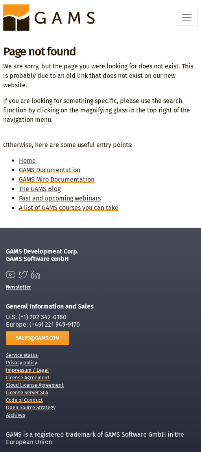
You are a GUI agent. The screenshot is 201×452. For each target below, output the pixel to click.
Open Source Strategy (30, 407)
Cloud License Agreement (35, 385)
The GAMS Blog (40, 189)
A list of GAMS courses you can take (68, 207)
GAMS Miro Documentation (56, 179)
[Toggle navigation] (187, 18)
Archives (15, 415)
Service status (22, 355)
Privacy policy (21, 363)
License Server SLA (27, 392)
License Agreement (28, 377)
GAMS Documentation (49, 170)
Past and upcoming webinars (60, 198)
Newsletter (18, 287)
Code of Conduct (24, 400)
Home (27, 160)
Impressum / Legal (27, 370)
